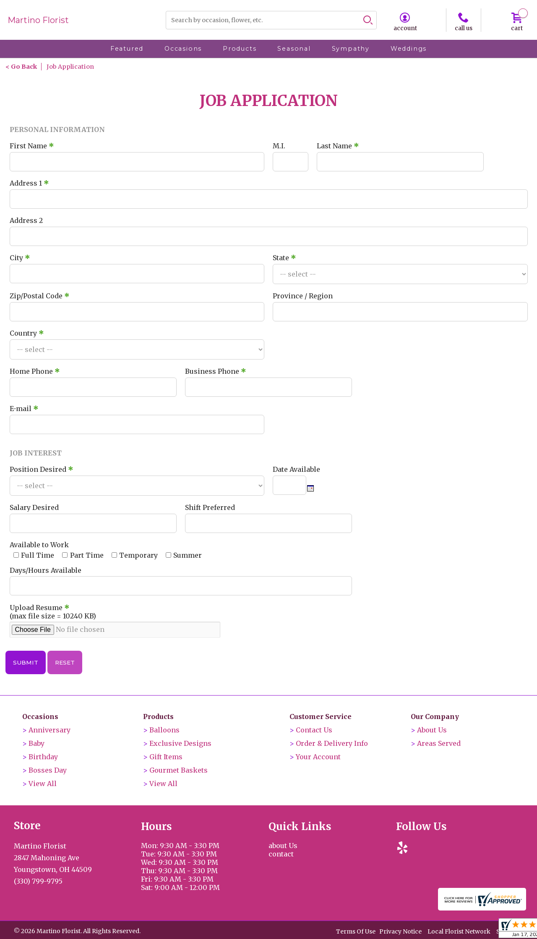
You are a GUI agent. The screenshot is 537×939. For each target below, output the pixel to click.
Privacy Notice (400, 931)
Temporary (138, 555)
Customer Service (320, 716)
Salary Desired (34, 507)
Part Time (87, 555)
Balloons (164, 730)
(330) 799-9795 (38, 881)
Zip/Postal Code (40, 296)
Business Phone (215, 371)
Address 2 (26, 220)
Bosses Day (48, 770)
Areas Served (439, 743)
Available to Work (39, 545)
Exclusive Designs (180, 743)
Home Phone (35, 371)
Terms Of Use (355, 931)
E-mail (24, 408)
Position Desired (41, 469)
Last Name (338, 146)
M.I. (279, 146)
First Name (32, 146)
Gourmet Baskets (178, 770)
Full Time (37, 555)
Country (27, 333)
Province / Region (303, 296)
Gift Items (165, 757)
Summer (187, 555)
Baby (36, 743)
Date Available (296, 469)
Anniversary (49, 730)
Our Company (435, 716)
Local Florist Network (459, 931)
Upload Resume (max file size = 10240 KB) (53, 611)
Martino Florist (38, 20)
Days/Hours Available (45, 570)
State (284, 258)
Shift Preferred (210, 507)
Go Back (24, 66)
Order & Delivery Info (332, 743)
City (20, 258)
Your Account (318, 757)
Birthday (43, 757)
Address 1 (29, 183)
